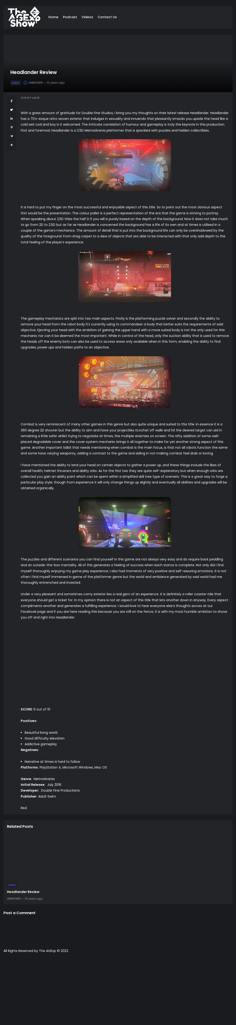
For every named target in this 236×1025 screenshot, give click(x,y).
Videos (87, 17)
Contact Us (107, 17)
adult (15, 83)
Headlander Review (23, 892)
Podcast (70, 17)
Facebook (28, 611)
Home (53, 17)
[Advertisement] (118, 991)
